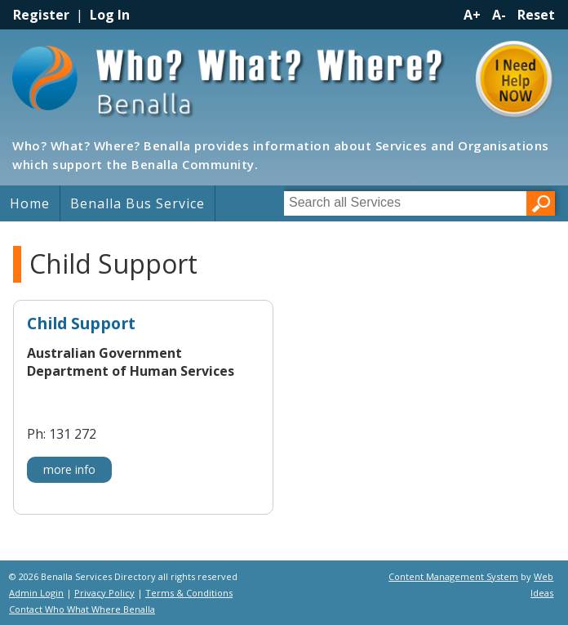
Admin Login (36, 593)
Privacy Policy (104, 593)
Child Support (81, 324)
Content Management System (453, 576)
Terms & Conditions (189, 593)
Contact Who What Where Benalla (82, 609)
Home (30, 203)
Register (41, 15)
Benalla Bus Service (137, 203)
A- (499, 15)
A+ (472, 15)
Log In (110, 15)
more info (69, 469)
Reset (536, 15)
